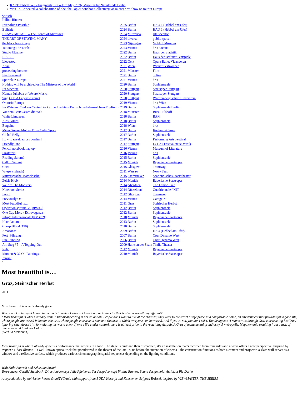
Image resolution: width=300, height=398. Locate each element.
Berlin (132, 25)
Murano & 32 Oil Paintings (20, 253)
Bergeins (8, 125)
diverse (132, 38)
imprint (6, 258)
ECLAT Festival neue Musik (172, 144)
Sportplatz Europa (14, 80)
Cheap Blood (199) (15, 226)
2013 (123, 221)
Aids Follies (10, 121)
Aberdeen (134, 185)
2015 (123, 157)
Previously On (11, 199)
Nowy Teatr (161, 171)
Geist (5, 167)
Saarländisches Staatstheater (172, 176)
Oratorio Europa (13, 102)
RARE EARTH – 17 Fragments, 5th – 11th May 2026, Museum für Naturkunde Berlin (67, 5)
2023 (123, 43)
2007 (123, 235)
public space (161, 38)
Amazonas (9, 231)
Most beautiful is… (15, 203)
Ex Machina (10, 89)
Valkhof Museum (164, 43)
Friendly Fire (11, 144)
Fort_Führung (11, 235)
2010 (123, 217)
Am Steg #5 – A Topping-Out (21, 244)
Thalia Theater (162, 244)
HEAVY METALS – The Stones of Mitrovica (32, 34)
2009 (123, 231)
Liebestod (8, 61)
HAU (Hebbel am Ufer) (169, 231)
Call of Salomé (12, 162)
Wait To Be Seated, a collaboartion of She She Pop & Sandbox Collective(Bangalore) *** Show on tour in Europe (86, 9)
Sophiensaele (161, 84)
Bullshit (7, 29)
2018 (123, 112)
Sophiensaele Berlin (166, 107)
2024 (123, 29)
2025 (123, 25)
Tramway (159, 167)
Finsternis (8, 153)
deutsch (7, 16)
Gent (131, 61)
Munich (133, 162)
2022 (123, 52)
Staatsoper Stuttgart (166, 89)
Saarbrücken (136, 176)
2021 (123, 66)
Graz (131, 203)
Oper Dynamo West (166, 235)
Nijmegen (134, 43)
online (157, 75)
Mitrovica (134, 34)
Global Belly (10, 134)
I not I (6, 194)
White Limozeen (13, 116)
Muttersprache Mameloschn (21, 176)
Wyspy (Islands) (13, 171)
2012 (123, 194)
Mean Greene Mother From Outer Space (29, 130)
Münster (133, 70)
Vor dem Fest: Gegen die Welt (22, 112)
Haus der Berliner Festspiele (172, 57)
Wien (131, 66)
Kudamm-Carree (164, 130)
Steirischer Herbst (165, 203)
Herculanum (10, 221)
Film (156, 70)
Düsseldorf (135, 189)
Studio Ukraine (12, 52)
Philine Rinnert (12, 19)
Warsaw (133, 171)
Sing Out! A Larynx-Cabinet (21, 98)
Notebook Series (13, 189)
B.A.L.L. (8, 57)
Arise (6, 66)
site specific (161, 34)
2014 (123, 180)
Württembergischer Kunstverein (174, 98)
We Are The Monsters (16, 185)
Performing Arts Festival (169, 139)
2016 (123, 148)
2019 (123, 102)
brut (155, 80)
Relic (5, 249)
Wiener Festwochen (166, 66)
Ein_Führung (11, 240)
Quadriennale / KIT (166, 189)
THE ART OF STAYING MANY (24, 38)
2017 (123, 130)
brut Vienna (161, 48)
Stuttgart (133, 89)
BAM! (157, 116)
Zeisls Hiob (10, 180)
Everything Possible (15, 25)
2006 (123, 240)
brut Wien (159, 102)
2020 (123, 84)
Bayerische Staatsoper (167, 162)
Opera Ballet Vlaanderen (169, 61)
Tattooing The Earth (15, 48)
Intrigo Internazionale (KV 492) (23, 217)
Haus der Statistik (165, 52)
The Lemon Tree (164, 185)
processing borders (14, 70)
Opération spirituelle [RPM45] (22, 208)
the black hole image (16, 43)
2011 (123, 171)
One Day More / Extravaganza (22, 212)
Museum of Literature (167, 148)
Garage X (159, 199)
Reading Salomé (13, 157)
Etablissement (11, 75)
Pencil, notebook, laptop (18, 148)
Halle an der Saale (140, 244)
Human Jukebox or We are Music (24, 93)
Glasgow (134, 167)
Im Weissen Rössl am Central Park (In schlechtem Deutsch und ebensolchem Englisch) (60, 107)
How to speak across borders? (22, 139)
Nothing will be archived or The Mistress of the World (38, 84)
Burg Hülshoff (162, 112)
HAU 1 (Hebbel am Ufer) (170, 25)
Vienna (132, 48)
